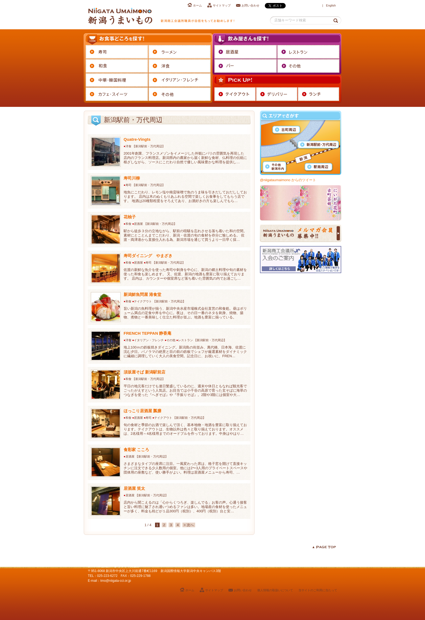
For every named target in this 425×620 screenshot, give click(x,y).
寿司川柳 (132, 178)
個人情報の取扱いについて (275, 590)
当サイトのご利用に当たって (317, 590)
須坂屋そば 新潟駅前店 (144, 372)
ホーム (197, 5)
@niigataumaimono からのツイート (288, 180)
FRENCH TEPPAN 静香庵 (147, 333)
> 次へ (189, 525)
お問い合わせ (250, 5)
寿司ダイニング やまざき (148, 255)
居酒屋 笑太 (134, 488)
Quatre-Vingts (137, 139)
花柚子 (130, 217)
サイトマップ (222, 5)
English (331, 5)
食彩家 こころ (136, 449)
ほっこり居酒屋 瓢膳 (142, 410)
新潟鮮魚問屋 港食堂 (142, 294)
